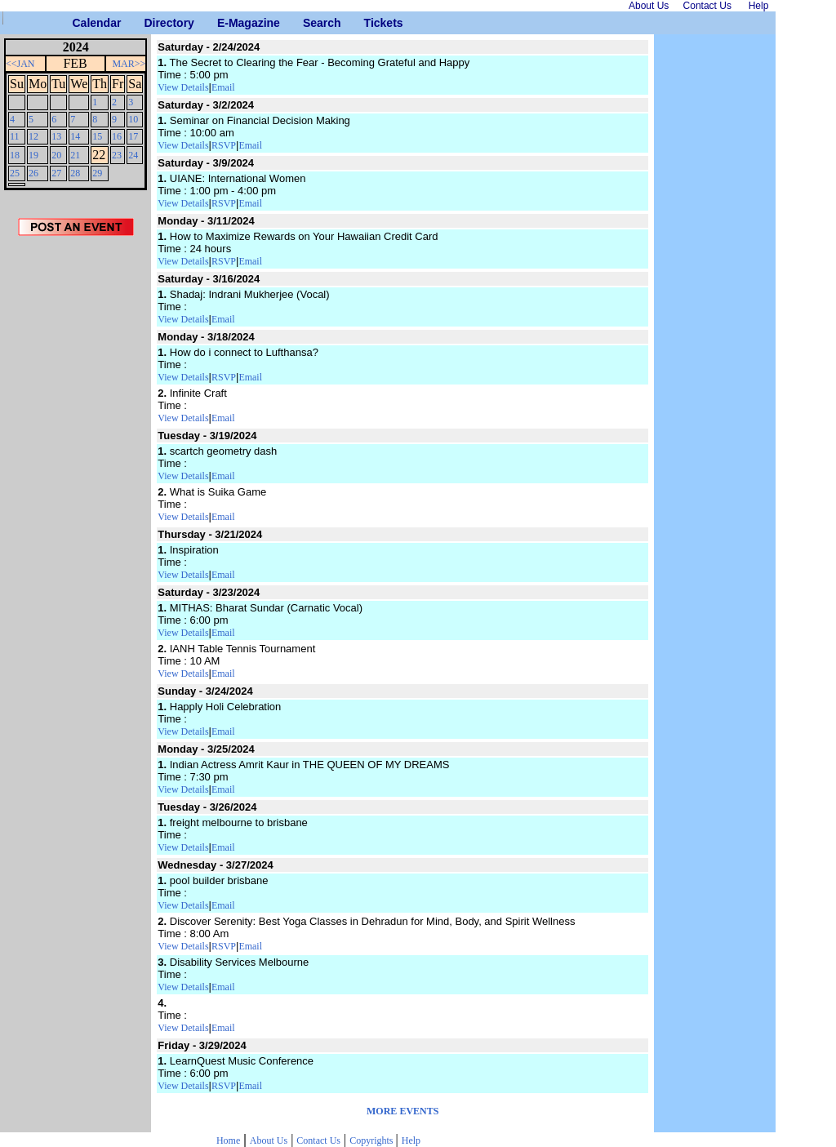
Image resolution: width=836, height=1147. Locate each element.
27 (56, 173)
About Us (268, 1140)
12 (33, 136)
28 (75, 173)
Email (223, 87)
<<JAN (20, 63)
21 (75, 155)
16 (117, 136)
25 (15, 173)
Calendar (79, 22)
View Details (183, 87)
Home (228, 1140)
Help (411, 1140)
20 (56, 155)
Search (309, 22)
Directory (150, 22)
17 (133, 136)
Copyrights (372, 1140)
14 (75, 136)
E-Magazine (223, 22)
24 (133, 155)
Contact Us (318, 1140)
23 (117, 155)
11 (15, 136)
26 (33, 173)
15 (97, 136)
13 (56, 136)
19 (33, 155)
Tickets (370, 22)
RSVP (223, 145)
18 (15, 155)
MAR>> (128, 63)
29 (97, 173)
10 (133, 119)
